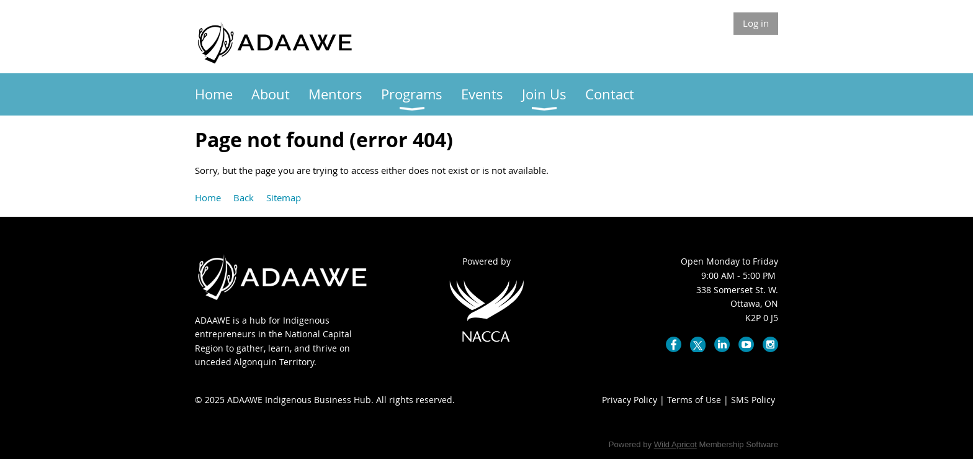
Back (243, 197)
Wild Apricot (675, 444)
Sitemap (283, 197)
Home (208, 197)
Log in (756, 23)
